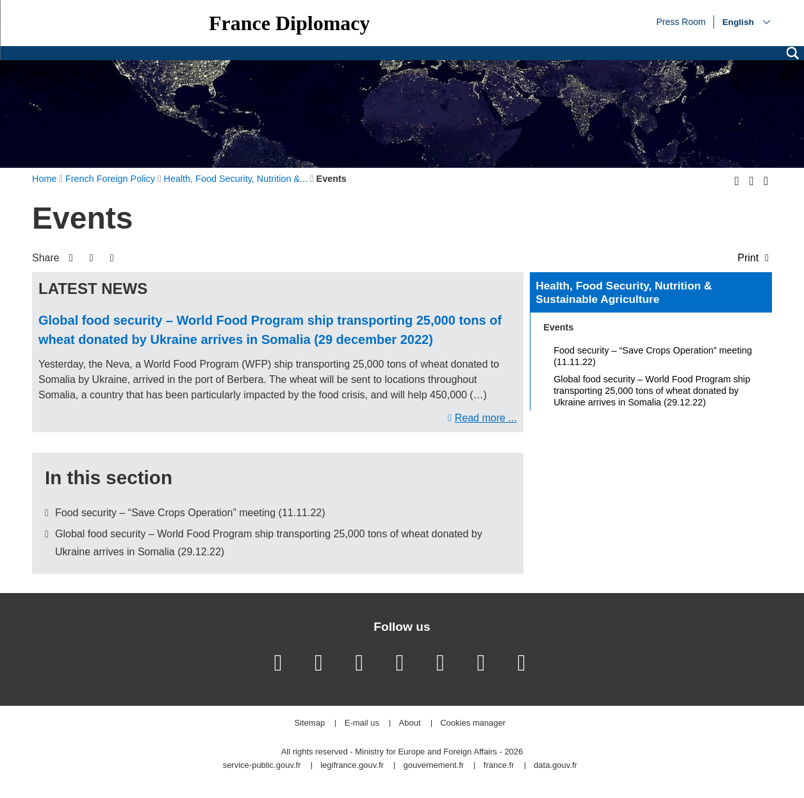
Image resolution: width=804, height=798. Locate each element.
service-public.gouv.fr (262, 765)
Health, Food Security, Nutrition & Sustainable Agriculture (624, 292)
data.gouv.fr (555, 765)
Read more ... (486, 417)
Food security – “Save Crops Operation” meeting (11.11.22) (190, 512)
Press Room (680, 21)
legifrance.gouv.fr (352, 765)
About (410, 723)
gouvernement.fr (434, 765)
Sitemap (309, 723)
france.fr (499, 765)
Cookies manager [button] (472, 723)
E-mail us (362, 723)
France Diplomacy (289, 23)
